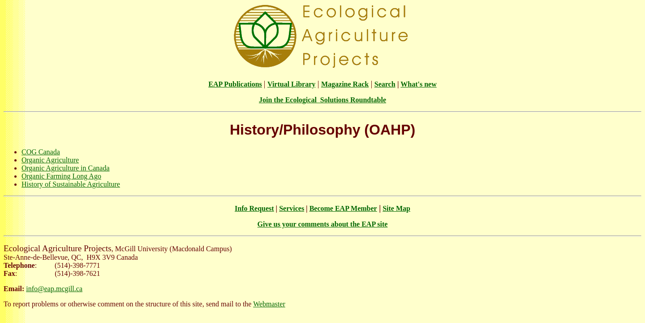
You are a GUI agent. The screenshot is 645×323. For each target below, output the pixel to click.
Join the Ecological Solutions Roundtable (322, 100)
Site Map (396, 208)
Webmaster (269, 304)
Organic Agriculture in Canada (66, 168)
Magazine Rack (345, 84)
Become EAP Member (343, 208)
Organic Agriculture (50, 160)
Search (385, 84)
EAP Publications (235, 84)
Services (291, 208)
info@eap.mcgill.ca (54, 288)
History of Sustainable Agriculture (71, 184)
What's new (418, 84)
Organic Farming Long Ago (61, 176)
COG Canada (41, 152)
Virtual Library (291, 84)
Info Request (254, 208)
